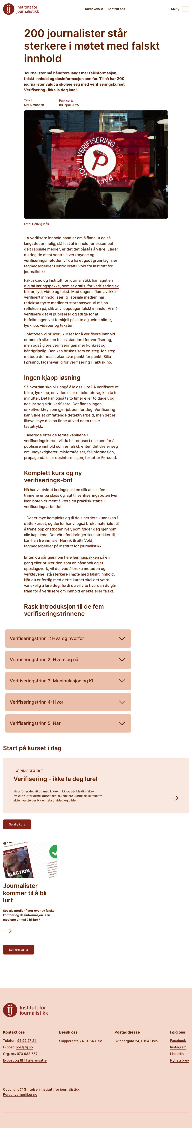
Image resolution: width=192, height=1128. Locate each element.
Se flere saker (18, 949)
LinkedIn (177, 1054)
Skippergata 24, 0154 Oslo (80, 1041)
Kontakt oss (116, 9)
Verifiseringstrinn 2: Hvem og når (68, 659)
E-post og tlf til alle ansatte (25, 1060)
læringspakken (86, 557)
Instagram (178, 1047)
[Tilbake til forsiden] (21, 9)
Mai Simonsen (34, 105)
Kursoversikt (94, 9)
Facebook (178, 1041)
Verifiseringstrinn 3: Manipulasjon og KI (68, 681)
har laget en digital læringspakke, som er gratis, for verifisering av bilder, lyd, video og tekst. (71, 286)
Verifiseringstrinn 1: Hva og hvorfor (68, 638)
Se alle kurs (17, 824)
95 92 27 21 (27, 1041)
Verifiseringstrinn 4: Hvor (68, 702)
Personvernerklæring (20, 1094)
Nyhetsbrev (179, 1060)
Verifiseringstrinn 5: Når (68, 723)
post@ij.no (24, 1047)
